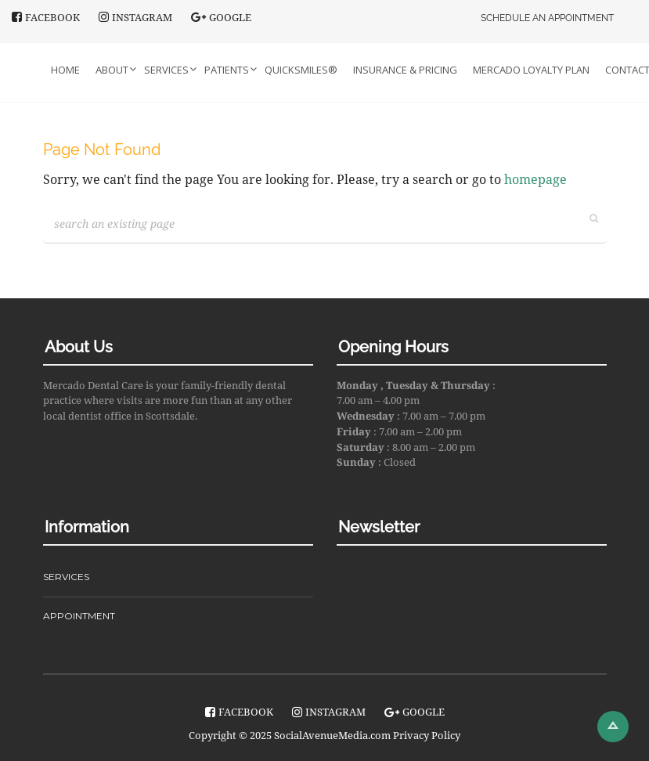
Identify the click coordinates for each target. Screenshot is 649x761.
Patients (226, 70)
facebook (46, 17)
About (112, 70)
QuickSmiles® (301, 70)
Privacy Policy (426, 735)
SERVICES (66, 576)
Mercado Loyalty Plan (531, 70)
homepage (535, 179)
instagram (135, 17)
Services (166, 70)
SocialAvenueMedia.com (332, 735)
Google (221, 17)
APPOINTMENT (79, 616)
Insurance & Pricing (405, 70)
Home (65, 70)
